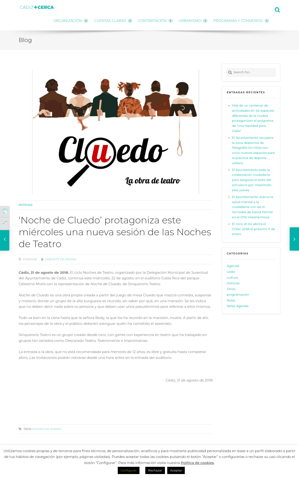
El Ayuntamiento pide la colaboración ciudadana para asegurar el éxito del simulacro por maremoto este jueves (251, 180)
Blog (25, 39)
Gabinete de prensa (60, 259)
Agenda (233, 265)
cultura (232, 277)
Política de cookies (197, 463)
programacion (238, 294)
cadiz (231, 271)
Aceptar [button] (176, 470)
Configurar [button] (129, 470)
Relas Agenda (238, 306)
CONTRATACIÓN (154, 20)
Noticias (25, 204)
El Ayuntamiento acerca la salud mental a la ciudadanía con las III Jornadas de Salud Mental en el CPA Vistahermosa (252, 207)
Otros (231, 289)
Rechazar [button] (155, 470)
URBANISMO (192, 20)
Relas (231, 300)
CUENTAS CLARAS (112, 20)
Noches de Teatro (46, 428)
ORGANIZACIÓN (69, 20)
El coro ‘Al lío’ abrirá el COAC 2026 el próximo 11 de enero (253, 229)
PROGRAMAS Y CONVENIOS (241, 20)
